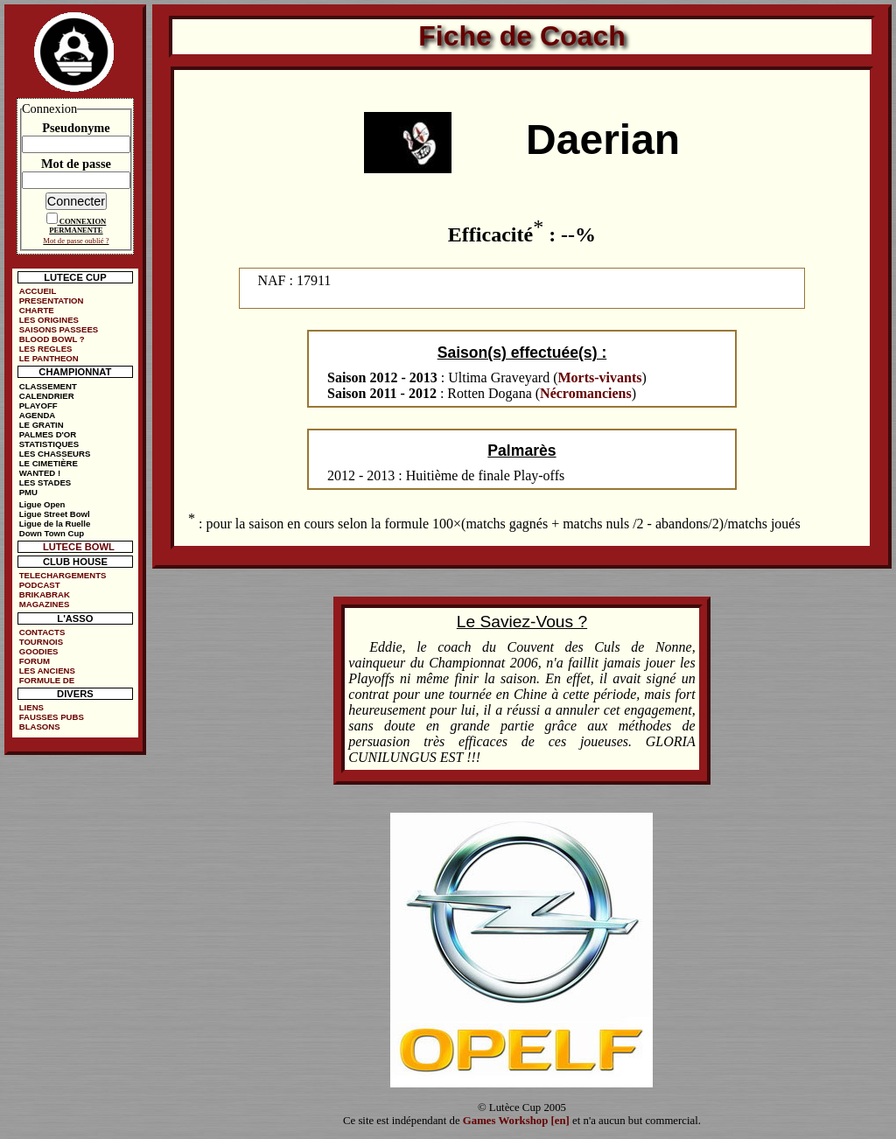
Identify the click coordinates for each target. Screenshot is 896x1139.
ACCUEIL (38, 291)
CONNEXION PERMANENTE (77, 225)
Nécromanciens (586, 393)
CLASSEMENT (48, 386)
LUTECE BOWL (79, 547)
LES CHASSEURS (55, 453)
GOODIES (39, 651)
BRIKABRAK (44, 594)
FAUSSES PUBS (51, 717)
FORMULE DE (46, 680)
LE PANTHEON (49, 358)
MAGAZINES (44, 604)
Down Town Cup (51, 533)
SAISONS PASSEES (58, 329)
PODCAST (39, 585)
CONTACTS (42, 632)
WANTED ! (39, 473)
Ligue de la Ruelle (55, 523)
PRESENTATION (51, 300)
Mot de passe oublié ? (75, 240)
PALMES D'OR (48, 434)
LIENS (31, 707)
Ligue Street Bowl (54, 514)
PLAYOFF (38, 405)
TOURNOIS (41, 641)
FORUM (34, 661)
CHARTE (36, 310)
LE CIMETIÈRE (48, 463)
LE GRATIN (41, 425)
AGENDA (37, 415)
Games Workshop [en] (516, 1121)
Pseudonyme (76, 128)
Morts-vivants (600, 377)
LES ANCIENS (47, 670)
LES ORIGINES (49, 320)
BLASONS (39, 726)
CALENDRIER (46, 396)
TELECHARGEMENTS (63, 575)
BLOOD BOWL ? (52, 339)
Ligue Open (42, 504)
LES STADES (45, 482)
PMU (28, 492)
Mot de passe (76, 164)
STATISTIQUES (49, 444)
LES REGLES (46, 348)
